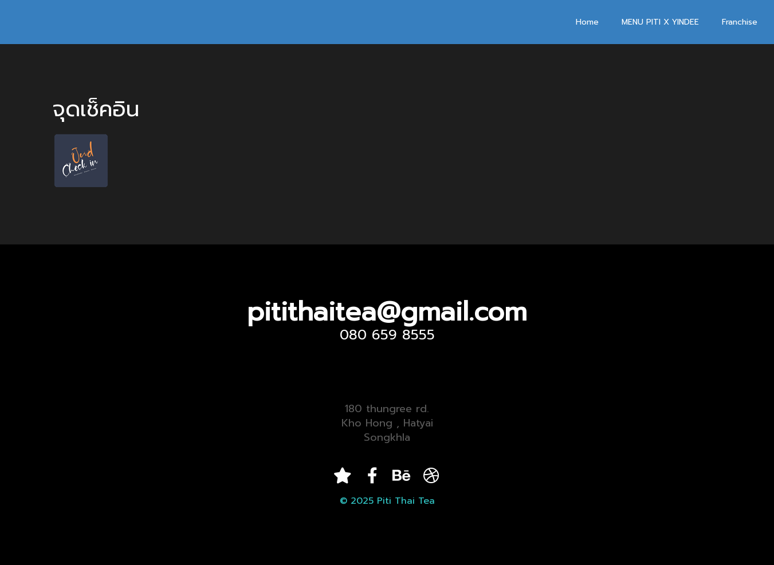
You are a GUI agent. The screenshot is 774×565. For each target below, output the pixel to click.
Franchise (739, 22)
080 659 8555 (387, 335)
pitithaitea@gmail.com (387, 311)
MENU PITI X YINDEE (660, 22)
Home (587, 22)
